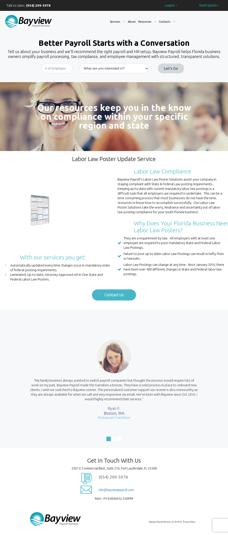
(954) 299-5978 (113, 477)
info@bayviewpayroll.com (116, 490)
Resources (147, 21)
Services (117, 21)
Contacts (167, 21)
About (132, 21)
